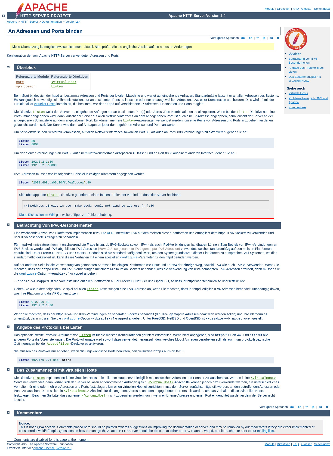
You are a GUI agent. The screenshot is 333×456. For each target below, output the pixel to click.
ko (271, 38)
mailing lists (265, 431)
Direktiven (283, 8)
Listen (57, 86)
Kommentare (297, 107)
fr (258, 38)
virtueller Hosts (45, 104)
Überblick (295, 53)
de (243, 38)
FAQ (296, 8)
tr (278, 38)
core (20, 82)
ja (264, 38)
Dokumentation (52, 21)
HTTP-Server (29, 21)
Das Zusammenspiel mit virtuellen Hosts (305, 78)
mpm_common (25, 86)
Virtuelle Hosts (298, 93)
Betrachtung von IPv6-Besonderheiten (303, 60)
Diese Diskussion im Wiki (37, 215)
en (250, 38)
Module (269, 8)
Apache (12, 21)
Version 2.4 (72, 21)
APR (110, 233)
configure (129, 257)
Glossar (306, 8)
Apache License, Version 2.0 (52, 448)
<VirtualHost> (63, 82)
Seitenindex (322, 8)
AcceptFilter (58, 344)
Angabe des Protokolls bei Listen (50, 327)
